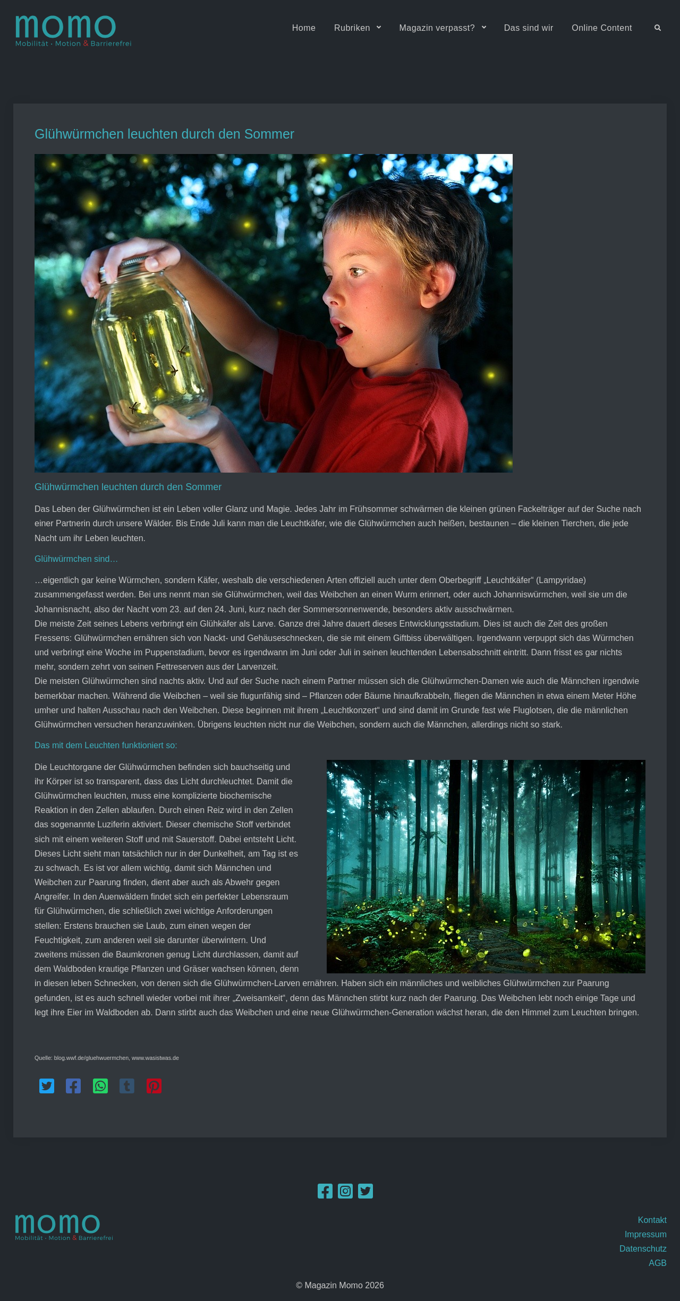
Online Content (602, 27)
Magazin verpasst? (437, 27)
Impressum (646, 1234)
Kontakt (652, 1220)
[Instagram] (345, 1195)
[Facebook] (325, 1195)
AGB (658, 1263)
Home (304, 27)
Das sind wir (529, 27)
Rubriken (352, 27)
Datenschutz (643, 1248)
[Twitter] (365, 1195)
